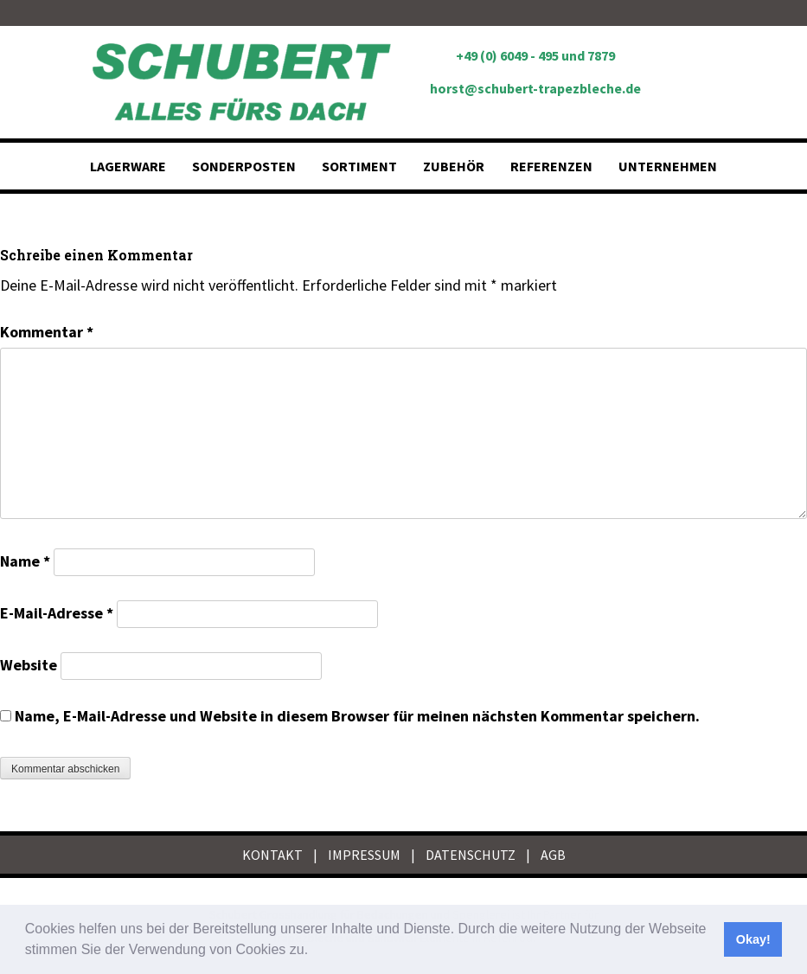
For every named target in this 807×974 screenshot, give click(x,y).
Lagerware (128, 166)
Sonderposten (244, 166)
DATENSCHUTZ (471, 854)
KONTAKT (272, 854)
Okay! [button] (753, 939)
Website (28, 665)
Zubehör (453, 166)
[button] (314, 951)
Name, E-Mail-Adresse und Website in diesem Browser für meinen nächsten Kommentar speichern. (357, 716)
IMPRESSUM (364, 854)
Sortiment (359, 166)
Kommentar (46, 332)
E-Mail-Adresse (56, 613)
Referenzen (551, 166)
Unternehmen (667, 166)
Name (25, 561)
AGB (553, 854)
